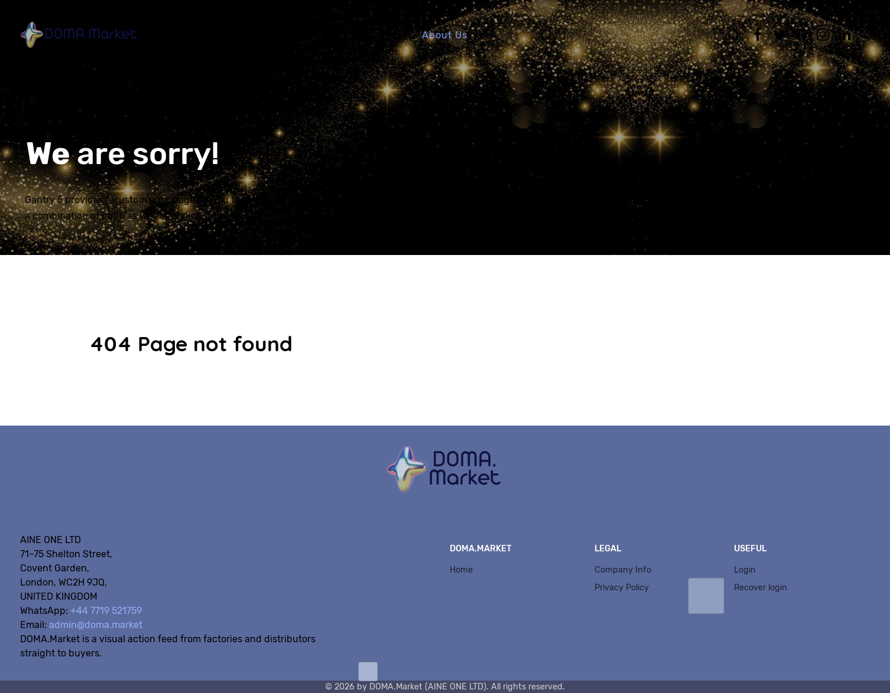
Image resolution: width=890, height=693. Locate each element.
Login (745, 570)
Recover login (760, 588)
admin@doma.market (95, 624)
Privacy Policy (622, 588)
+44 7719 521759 (106, 610)
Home (461, 570)
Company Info (623, 570)
